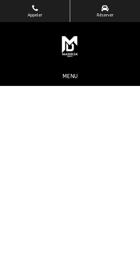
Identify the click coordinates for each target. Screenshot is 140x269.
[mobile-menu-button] (70, 76)
